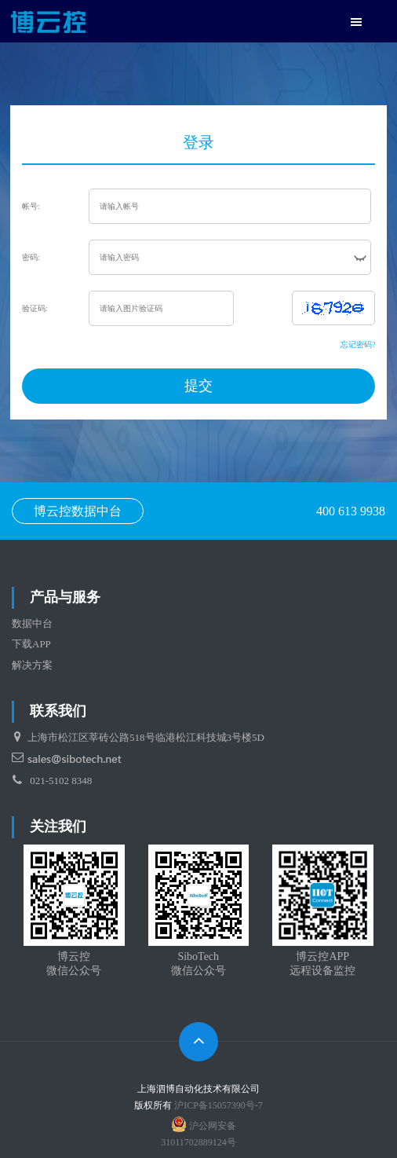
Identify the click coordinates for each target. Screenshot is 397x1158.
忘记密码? (358, 344)
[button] (356, 23)
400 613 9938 (350, 511)
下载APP (31, 644)
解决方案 (32, 665)
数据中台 (32, 623)
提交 (198, 386)
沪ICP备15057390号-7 (218, 1105)
